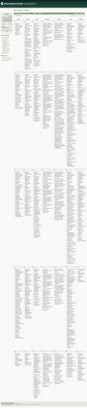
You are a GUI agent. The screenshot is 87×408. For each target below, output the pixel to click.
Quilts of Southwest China (18, 33)
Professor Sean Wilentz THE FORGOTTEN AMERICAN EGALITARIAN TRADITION (59, 139)
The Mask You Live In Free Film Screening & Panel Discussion (37, 231)
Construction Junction (58, 84)
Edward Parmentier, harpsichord (46, 124)
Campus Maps (6, 60)
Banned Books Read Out (37, 48)
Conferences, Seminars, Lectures (7, 45)
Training (4, 53)
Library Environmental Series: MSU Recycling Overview (58, 371)
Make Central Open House (37, 89)
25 (14, 351)
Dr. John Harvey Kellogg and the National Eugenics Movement (59, 36)
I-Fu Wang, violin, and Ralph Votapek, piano (18, 103)
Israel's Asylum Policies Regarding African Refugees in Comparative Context (28, 310)
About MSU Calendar (7, 57)
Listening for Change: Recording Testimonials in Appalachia (37, 372)
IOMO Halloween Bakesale (71, 366)
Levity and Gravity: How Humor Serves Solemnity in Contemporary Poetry (47, 292)
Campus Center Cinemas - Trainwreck (71, 246)
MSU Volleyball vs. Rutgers (81, 210)
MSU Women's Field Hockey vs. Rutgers (71, 48)
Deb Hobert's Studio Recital (81, 358)
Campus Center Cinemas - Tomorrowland (71, 249)
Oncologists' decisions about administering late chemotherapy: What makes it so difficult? (48, 359)
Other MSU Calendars (7, 59)
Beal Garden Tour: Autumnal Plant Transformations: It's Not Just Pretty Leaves (60, 107)
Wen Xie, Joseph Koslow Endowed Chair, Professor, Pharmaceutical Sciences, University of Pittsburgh (47, 367)
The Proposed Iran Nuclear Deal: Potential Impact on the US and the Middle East (28, 53)
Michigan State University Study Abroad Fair (59, 190)
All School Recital (80, 99)
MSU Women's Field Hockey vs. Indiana (71, 140)
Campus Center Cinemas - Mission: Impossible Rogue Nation (71, 145)
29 (6, 16)
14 (7, 18)
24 (77, 267)
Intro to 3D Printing (37, 302)
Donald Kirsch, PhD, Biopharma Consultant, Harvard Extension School (71, 191)
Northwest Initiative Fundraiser (70, 239)
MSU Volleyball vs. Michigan (48, 42)
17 (11, 18)
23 (66, 267)
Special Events (6, 50)
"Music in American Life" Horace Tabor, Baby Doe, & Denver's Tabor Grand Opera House (47, 118)
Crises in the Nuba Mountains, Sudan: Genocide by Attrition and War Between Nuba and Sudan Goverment (37, 381)
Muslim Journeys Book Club (47, 300)
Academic (5, 38)
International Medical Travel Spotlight (71, 214)
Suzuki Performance (58, 295)
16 (10, 18)
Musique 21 (28, 69)
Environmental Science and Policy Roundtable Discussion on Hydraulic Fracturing (60, 114)
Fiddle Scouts (81, 87)
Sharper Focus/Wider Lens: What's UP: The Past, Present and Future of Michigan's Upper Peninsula (28, 63)
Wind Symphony (59, 39)
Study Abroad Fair (59, 192)
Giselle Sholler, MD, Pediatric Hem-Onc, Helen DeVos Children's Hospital (71, 97)
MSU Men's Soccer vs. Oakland (46, 374)
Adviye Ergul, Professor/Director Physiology (48, 90)
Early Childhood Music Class (28, 38)
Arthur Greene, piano (71, 252)
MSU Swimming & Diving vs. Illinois (71, 274)
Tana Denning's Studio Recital (81, 280)
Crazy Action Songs (46, 206)
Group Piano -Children (37, 62)
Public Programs (6, 49)
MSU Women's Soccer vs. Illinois (59, 119)
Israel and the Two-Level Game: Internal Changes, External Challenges (19, 294)
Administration (6, 40)
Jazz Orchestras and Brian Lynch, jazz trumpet (71, 154)
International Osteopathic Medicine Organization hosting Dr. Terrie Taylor (28, 43)
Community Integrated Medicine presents (48, 94)
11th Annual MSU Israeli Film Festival (18, 312)
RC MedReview (37, 60)
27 (6, 21)
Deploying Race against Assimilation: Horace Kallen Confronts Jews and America (71, 104)
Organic (45, 35)
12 (5, 18)
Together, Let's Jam (47, 113)
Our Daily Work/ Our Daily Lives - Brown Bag (71, 134)
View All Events (6, 37)
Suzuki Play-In (58, 375)
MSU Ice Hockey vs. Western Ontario (18, 76)
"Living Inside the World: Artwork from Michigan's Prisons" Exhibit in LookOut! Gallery (28, 107)
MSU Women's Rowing (27, 187)
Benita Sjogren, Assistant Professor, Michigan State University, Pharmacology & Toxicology (71, 361)
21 (42, 267)
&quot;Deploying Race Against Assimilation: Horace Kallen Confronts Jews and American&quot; (71, 112)
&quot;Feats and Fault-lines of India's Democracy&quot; (48, 38)
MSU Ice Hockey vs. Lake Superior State (59, 270)
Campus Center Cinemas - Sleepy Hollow (82, 361)
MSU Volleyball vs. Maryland (48, 209)
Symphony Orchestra (70, 51)
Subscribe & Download (7, 30)
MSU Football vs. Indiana (81, 269)
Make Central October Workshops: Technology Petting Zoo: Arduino (37, 212)
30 (7, 16)
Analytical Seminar (69, 137)
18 (14, 267)
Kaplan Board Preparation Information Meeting (58, 209)
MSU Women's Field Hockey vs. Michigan (18, 359)
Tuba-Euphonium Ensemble (59, 303)
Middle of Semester (45, 272)
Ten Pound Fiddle (70, 347)
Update (7, 31)
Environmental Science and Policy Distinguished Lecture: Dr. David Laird (60, 185)
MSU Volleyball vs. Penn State (81, 273)
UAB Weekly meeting (37, 65)
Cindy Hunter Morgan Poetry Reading (47, 303)
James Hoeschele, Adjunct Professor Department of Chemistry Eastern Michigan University (71, 293)
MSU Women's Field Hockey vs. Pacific (18, 94)
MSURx (69, 42)
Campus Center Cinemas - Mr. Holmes (71, 150)
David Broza (58, 379)
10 (11, 17)
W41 (2, 17)
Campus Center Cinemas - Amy (59, 219)
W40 (2, 16)
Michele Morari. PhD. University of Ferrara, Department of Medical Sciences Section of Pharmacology (71, 199)
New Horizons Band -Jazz (58, 32)
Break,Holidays (6, 42)
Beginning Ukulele (36, 51)
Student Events (6, 52)
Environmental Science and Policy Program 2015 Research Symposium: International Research (71, 280)
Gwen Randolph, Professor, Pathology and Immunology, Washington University (47, 185)
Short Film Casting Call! (28, 214)
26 (5, 21)
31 (11, 21)
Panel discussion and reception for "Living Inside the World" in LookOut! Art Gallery (60, 123)
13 (6, 18)
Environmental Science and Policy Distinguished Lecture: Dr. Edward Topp (60, 358)
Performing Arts (6, 48)
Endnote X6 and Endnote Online (37, 54)
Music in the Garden (70, 40)
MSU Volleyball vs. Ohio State (48, 297)
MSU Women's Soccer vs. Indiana (18, 363)
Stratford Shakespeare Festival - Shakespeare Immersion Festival (81, 205)
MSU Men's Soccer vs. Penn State (18, 309)
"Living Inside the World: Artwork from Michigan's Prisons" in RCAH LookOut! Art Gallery (28, 97)
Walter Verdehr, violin (36, 396)
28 (5, 16)
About (16, 403)
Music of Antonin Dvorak (27, 114)
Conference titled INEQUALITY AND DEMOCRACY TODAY (70, 90)
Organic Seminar (47, 110)
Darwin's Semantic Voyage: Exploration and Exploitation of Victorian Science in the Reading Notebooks (71, 303)
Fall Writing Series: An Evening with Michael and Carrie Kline (46, 379)
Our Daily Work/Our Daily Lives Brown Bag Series (71, 369)
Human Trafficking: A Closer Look (60, 181)
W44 (2, 21)
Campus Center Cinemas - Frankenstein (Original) (81, 367)
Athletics (5, 41)
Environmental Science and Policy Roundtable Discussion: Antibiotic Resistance (60, 364)
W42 (2, 18)
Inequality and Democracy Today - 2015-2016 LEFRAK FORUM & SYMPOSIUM (60, 146)
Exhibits (4, 46)
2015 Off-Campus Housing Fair (59, 86)
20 (33, 267)
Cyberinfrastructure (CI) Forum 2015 (60, 276)
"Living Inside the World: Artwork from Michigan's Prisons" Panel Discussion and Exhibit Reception (59, 129)
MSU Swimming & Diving (71, 45)
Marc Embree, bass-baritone (19, 107)
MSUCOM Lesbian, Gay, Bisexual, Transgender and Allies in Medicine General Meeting (37, 361)
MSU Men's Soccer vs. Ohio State (18, 98)
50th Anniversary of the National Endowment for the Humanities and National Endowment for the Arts (71, 332)
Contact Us (20, 403)
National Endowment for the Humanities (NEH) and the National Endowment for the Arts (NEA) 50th (71, 341)
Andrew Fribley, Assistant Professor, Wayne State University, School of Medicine (37, 41)
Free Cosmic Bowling (46, 45)
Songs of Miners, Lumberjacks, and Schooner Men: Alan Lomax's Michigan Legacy (19, 27)
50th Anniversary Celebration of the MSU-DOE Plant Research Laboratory (71, 234)
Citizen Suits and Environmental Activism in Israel (59, 89)
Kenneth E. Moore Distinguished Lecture (48, 33)
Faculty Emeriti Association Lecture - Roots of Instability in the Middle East (28, 301)
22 (54, 267)
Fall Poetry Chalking (46, 181)
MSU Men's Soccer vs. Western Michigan (37, 220)
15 (54, 169)
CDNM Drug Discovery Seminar (70, 37)
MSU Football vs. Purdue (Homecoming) (82, 41)
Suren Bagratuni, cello (47, 383)
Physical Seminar (36, 57)
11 (14, 169)
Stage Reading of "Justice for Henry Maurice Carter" (59, 216)
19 (24, 267)
